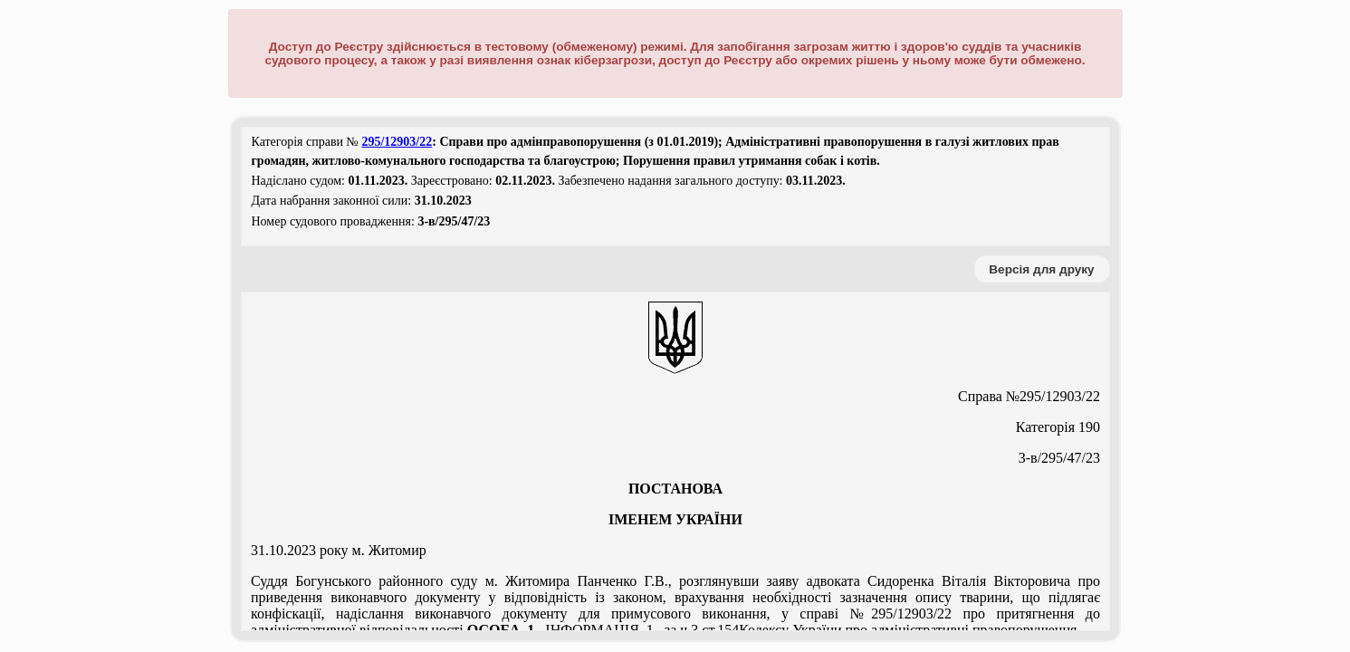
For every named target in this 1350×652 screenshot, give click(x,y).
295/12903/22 (396, 142)
